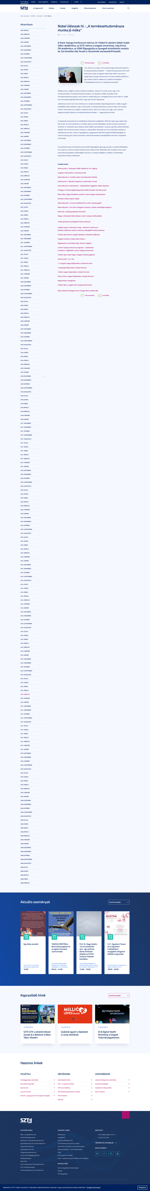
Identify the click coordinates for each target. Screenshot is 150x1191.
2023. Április (24, 172)
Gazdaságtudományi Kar (27, 1149)
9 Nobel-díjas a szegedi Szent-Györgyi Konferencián (75, 285)
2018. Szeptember (26, 388)
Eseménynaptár (115, 902)
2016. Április (24, 502)
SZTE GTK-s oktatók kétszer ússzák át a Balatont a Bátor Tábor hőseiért (37, 1034)
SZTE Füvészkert (62, 1096)
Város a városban (100, 1092)
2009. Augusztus (25, 816)
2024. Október (25, 101)
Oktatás (51, 8)
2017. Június (24, 447)
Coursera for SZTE (25, 1092)
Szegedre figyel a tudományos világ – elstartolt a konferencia (78, 227)
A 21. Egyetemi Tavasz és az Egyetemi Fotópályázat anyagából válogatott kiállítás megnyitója (117, 949)
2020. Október (25, 290)
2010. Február (25, 792)
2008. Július (24, 867)
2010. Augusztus (25, 769)
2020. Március (25, 317)
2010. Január (24, 796)
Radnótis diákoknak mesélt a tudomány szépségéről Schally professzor (81, 230)
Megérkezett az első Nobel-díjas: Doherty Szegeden (75, 243)
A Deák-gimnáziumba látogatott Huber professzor (74, 221)
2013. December (25, 612)
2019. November (25, 333)
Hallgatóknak (54, 2)
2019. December (25, 329)
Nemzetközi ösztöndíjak (27, 1084)
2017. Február (25, 462)
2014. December (25, 565)
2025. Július (24, 66)
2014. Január (24, 608)
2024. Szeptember (26, 105)
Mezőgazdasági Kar (25, 1158)
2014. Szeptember (26, 576)
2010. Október (25, 761)
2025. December (25, 46)
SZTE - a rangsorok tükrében (66, 1084)
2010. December (25, 753)
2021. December (25, 235)
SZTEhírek (33, 16)
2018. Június (24, 400)
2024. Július (24, 113)
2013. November (25, 616)
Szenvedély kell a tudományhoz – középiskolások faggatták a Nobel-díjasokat (83, 186)
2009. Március (25, 836)
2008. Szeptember (26, 859)
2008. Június (24, 871)
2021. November (25, 238)
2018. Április (24, 407)
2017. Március (25, 458)
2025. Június (24, 70)
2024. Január (24, 136)
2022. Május (24, 215)
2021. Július (24, 254)
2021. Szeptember (26, 246)
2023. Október (25, 148)
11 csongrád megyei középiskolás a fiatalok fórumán (75, 263)
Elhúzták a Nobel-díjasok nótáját (68, 198)
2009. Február (25, 840)
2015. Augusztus (25, 533)
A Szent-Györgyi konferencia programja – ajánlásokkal (76, 247)
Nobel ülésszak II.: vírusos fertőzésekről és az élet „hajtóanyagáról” (80, 203)
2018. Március (25, 411)
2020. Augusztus (25, 297)
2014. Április (24, 596)
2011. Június (24, 730)
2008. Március (25, 883)
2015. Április (24, 549)
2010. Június (24, 777)
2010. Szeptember (26, 765)
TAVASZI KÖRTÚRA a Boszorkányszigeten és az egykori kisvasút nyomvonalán (61, 948)
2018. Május (24, 403)
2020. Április (24, 313)
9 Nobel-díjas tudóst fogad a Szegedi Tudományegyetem (76, 255)
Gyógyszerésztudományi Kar (28, 1152)
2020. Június (24, 305)
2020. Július (24, 301)
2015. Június (24, 541)
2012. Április (24, 690)
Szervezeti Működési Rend (65, 1140)
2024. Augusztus (25, 109)
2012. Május (24, 686)
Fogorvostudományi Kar (27, 1146)
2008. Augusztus (25, 863)
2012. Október (25, 667)
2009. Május (24, 828)
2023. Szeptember (26, 152)
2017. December (25, 423)
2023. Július (24, 160)
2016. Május (24, 498)
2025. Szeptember (26, 58)
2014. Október (25, 572)
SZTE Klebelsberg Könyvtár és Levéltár (69, 1092)
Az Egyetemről (38, 8)
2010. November (25, 757)
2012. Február (25, 698)
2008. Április (24, 875)
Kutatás (62, 8)
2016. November (25, 474)
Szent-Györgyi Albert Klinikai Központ (68, 1168)
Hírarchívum (40, 16)
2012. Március (47, 16)
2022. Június (24, 211)
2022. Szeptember (26, 199)
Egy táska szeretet (31, 944)
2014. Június (24, 588)
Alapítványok (61, 1134)
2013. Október (25, 620)
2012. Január (24, 702)
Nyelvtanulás (24, 1088)
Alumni (76, 2)
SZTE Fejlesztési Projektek (65, 1155)
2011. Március (25, 741)
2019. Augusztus (25, 345)
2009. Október (25, 808)
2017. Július (24, 443)
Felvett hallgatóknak (43, 2)
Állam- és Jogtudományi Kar (28, 1134)
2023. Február (25, 180)
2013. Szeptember (26, 623)
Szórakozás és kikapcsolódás (103, 1088)
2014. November (25, 568)
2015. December (25, 517)
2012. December (25, 659)
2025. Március (25, 81)
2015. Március (25, 553)
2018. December (25, 376)
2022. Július (24, 207)
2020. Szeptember (26, 293)
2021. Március (25, 270)
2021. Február (25, 274)
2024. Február (25, 132)
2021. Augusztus (25, 250)
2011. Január (24, 749)
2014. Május (24, 592)
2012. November (25, 663)
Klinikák (60, 1171)
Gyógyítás (75, 8)
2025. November (25, 50)
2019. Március (25, 364)
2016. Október (25, 478)
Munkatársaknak (64, 2)
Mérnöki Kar (23, 1161)
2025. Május (24, 73)
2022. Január (24, 231)
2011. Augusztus (25, 722)
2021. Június (24, 258)
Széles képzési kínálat (64, 1080)
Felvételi (33, 2)
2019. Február (25, 368)
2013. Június (24, 635)
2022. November (25, 191)
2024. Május (24, 121)
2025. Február (25, 85)
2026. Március (25, 34)
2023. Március (25, 176)
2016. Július (24, 490)
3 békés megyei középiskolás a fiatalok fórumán (73, 272)
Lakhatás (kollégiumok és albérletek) (105, 1080)
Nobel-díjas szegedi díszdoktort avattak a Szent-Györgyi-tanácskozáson (81, 194)
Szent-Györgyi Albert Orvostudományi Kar (32, 1164)
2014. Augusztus (25, 580)
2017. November (25, 427)
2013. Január (24, 655)
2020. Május (24, 309)
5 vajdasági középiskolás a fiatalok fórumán (72, 267)
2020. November (25, 286)
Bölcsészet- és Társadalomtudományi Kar (32, 1140)
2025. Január (24, 89)
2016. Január (24, 513)
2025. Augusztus (25, 62)
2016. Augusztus (25, 486)
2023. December (25, 140)
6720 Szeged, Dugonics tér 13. (106, 1134)
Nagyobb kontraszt (128, 2)
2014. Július (24, 584)
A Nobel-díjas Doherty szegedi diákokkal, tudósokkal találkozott (79, 234)
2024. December (25, 93)
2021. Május (24, 262)
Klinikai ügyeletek (63, 1174)
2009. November (25, 804)
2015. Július (24, 537)
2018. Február (25, 415)
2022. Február (25, 227)
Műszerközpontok (90, 8)
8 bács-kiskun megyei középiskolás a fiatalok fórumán (76, 276)
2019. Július (24, 348)
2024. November (25, 97)
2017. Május (24, 451)
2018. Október (25, 384)
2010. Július (24, 773)
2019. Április (24, 360)
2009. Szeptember (26, 812)
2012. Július (24, 678)
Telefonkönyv (102, 2)
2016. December (25, 470)
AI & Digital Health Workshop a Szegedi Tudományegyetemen (108, 1034)
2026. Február (25, 38)
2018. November (25, 380)
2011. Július (24, 726)
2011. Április (24, 737)
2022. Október (25, 195)
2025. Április (24, 77)
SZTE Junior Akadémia (64, 1088)
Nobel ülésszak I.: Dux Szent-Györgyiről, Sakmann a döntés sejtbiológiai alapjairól (84, 207)
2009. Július (24, 820)
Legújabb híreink (28, 1027)
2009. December (25, 800)
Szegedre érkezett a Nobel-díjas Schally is (71, 239)
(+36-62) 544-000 (103, 1137)
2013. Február (25, 651)
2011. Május (24, 733)
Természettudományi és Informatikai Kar (31, 1170)
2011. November (25, 710)
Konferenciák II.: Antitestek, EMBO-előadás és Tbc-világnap (77, 168)
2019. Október (25, 337)
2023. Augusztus (25, 156)
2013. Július (24, 631)
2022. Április (24, 219)
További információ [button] (93, 1187)
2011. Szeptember (26, 718)
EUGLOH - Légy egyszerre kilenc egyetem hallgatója (35, 1096)
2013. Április (24, 643)
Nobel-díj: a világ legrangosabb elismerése (72, 211)
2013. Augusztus (25, 627)
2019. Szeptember (26, 341)
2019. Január (24, 372)
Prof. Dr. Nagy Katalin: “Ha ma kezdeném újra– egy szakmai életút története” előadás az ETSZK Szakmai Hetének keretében (88, 951)
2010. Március (25, 788)
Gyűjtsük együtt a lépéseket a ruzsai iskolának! (74, 1033)
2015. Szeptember (26, 529)
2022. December (25, 187)
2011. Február (25, 745)
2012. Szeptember (26, 671)
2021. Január (24, 278)
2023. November (25, 144)
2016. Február (25, 510)
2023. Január (24, 183)
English (122, 2)
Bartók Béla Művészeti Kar (27, 1137)
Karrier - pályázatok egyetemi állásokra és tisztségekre (73, 1158)
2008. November (25, 851)
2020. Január (24, 325)
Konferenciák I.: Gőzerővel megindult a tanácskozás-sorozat (77, 181)
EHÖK (59, 1152)
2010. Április (24, 785)
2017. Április (24, 455)
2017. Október (25, 431)
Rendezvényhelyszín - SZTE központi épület (70, 1149)
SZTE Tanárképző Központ (27, 1167)
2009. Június (24, 824)
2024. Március (25, 128)
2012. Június (24, 682)
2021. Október (25, 242)
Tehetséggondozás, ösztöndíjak (29, 1080)
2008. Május (24, 879)
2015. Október (25, 525)
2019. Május (24, 356)
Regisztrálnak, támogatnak (66, 280)
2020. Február (25, 321)
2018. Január (24, 419)
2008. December (25, 847)
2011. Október (25, 714)
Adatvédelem (113, 2)
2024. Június (24, 117)
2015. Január (24, 561)
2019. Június (24, 352)
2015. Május (24, 545)
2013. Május (24, 639)
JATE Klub (60, 1099)
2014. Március (25, 600)
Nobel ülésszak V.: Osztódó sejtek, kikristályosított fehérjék (77, 177)
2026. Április (24, 30)
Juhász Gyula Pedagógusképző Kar (30, 1155)
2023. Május (24, 168)
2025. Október (25, 54)
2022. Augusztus (25, 203)
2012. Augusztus (25, 675)
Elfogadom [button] (142, 1187)
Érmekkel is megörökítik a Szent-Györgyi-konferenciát (75, 250)
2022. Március (25, 223)
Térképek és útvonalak (104, 1143)
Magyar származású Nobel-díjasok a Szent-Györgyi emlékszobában (80, 216)
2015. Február (25, 557)
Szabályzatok (61, 1137)
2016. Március (25, 506)
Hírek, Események (108, 8)
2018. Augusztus (25, 392)
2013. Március (25, 647)
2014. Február (25, 604)
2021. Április (24, 266)
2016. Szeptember (26, 482)
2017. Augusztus (25, 439)
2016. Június (24, 494)
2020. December (25, 282)
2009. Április (24, 832)
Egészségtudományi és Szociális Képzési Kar (32, 1143)
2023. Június (24, 164)
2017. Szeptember (26, 435)
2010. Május (24, 781)
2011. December (25, 706)
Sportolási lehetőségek (101, 1084)
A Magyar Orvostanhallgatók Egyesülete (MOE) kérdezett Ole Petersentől (82, 190)
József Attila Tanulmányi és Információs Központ (71, 1146)
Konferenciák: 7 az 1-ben (66, 259)
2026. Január (24, 42)
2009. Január (24, 843)
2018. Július (24, 396)
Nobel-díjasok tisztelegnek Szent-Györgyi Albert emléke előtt (78, 290)
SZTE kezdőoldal (24, 2)
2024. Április (24, 125)
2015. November (25, 521)
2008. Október (25, 855)
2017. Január (24, 466)
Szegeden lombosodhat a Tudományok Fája (72, 173)
